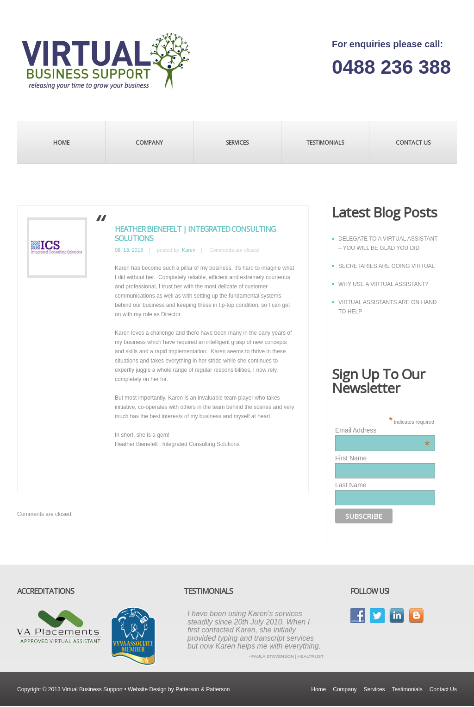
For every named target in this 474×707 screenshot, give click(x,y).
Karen (188, 250)
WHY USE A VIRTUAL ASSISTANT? (383, 284)
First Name (351, 458)
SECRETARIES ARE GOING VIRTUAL (386, 266)
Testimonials (325, 142)
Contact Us (413, 142)
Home (61, 142)
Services (237, 142)
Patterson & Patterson (202, 689)
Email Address (382, 430)
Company (149, 142)
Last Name (351, 485)
